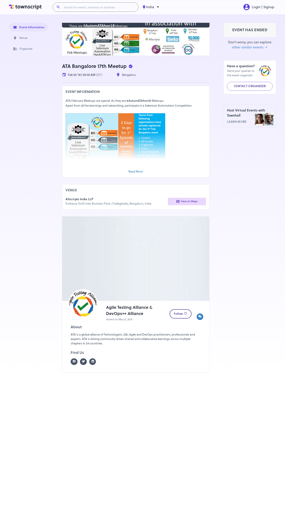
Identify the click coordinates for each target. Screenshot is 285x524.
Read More (135, 171)
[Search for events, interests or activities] (99, 7)
